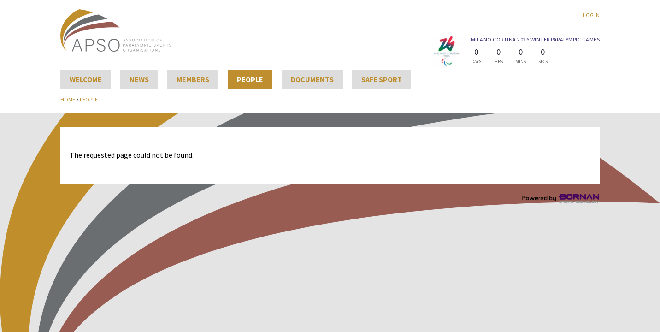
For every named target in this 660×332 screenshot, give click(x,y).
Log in (591, 15)
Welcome (86, 79)
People (250, 79)
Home (67, 99)
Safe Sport (381, 79)
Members (193, 79)
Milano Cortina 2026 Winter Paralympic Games (535, 39)
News (139, 79)
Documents (312, 79)
